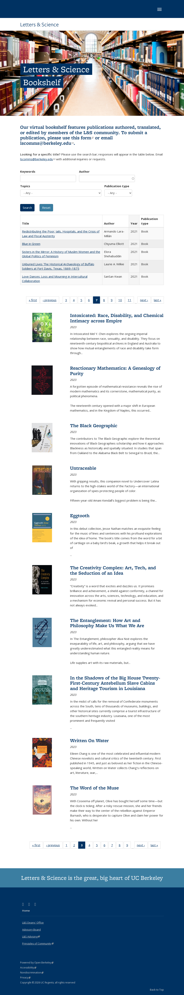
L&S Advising (31, 936)
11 (131, 301)
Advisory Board (31, 929)
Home (26, 910)
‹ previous (51, 301)
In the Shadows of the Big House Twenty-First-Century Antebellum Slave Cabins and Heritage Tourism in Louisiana (115, 683)
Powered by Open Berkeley (36, 962)
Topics (25, 186)
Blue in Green (31, 244)
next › (145, 301)
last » (159, 301)
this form (82, 138)
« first (34, 301)
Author (84, 171)
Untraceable (83, 468)
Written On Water (89, 740)
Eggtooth (79, 515)
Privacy (25, 977)
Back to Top (157, 989)
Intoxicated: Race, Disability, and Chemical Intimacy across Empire (116, 318)
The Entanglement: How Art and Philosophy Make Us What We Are (107, 623)
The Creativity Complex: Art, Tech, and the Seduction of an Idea (113, 570)
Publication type (116, 186)
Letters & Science (39, 24)
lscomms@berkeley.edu (47, 143)
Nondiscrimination (32, 972)
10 (121, 301)
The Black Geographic (93, 425)
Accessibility (28, 967)
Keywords (27, 171)
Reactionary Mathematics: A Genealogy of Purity (115, 370)
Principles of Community (38, 943)
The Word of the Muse (94, 788)
